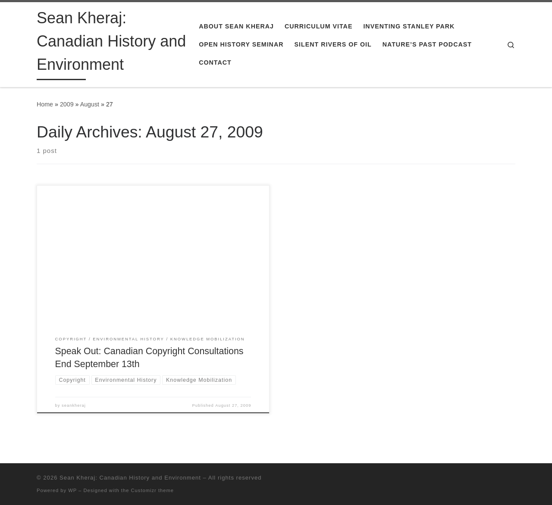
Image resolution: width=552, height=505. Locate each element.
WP (72, 490)
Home (45, 104)
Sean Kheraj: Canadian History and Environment (130, 477)
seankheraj (74, 405)
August (89, 104)
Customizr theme (152, 490)
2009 (67, 104)
